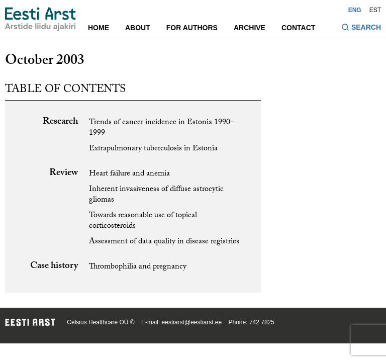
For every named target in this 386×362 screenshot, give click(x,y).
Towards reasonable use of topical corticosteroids (143, 221)
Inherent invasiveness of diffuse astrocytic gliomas (156, 195)
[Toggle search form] (361, 28)
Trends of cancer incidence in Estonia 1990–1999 (161, 128)
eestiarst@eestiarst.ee (192, 322)
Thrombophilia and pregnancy (137, 267)
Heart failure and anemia (129, 174)
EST (375, 10)
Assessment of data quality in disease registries (164, 242)
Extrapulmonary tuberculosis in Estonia (153, 149)
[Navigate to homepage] (40, 19)
